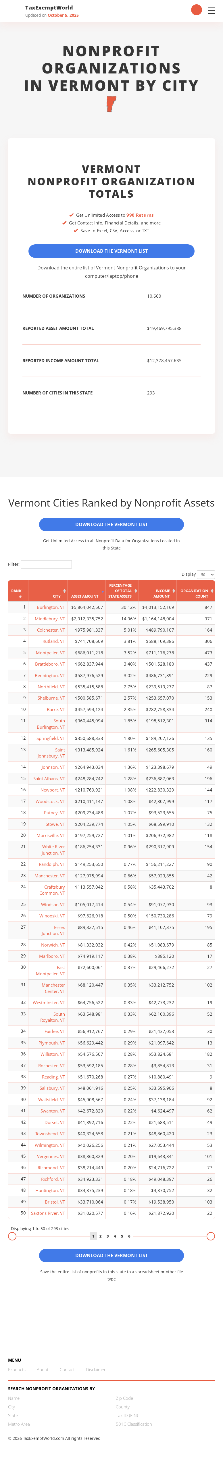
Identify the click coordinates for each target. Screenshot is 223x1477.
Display (198, 579)
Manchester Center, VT (53, 993)
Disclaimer (96, 1377)
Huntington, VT (50, 1195)
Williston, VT (53, 1059)
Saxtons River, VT (48, 1218)
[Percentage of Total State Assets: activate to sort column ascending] (122, 596)
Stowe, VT (55, 829)
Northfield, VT (51, 692)
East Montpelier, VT (50, 975)
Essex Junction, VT (53, 935)
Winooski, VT (52, 921)
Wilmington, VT (50, 1150)
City (11, 1414)
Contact (67, 1377)
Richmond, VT (51, 1173)
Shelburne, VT (51, 703)
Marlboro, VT (52, 961)
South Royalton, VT (52, 1022)
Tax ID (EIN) (127, 1423)
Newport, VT (53, 795)
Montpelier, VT (50, 657)
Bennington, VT (50, 680)
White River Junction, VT (53, 855)
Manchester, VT (49, 880)
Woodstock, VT (50, 806)
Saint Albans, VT (49, 783)
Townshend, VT (50, 1139)
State (13, 1423)
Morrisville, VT (50, 840)
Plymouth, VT (52, 1048)
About (43, 1377)
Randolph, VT (52, 869)
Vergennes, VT (51, 1161)
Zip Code (124, 1406)
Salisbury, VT (52, 1093)
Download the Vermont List (111, 252)
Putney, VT (54, 818)
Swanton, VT (53, 1116)
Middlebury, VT (50, 623)
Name (14, 1406)
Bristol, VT (55, 1207)
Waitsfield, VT (51, 1105)
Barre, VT (56, 714)
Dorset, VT (55, 1127)
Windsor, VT (53, 909)
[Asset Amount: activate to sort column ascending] (87, 596)
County (123, 1414)
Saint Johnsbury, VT (51, 758)
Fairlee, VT (55, 1036)
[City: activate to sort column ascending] (48, 596)
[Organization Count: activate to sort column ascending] (196, 596)
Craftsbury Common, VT (52, 895)
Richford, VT (53, 1184)
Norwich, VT (53, 950)
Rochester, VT (51, 1070)
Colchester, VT (51, 635)
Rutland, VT (54, 646)
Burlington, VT (51, 612)
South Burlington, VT (51, 729)
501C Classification (134, 1432)
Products (17, 1377)
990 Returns (139, 215)
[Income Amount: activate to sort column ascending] (158, 596)
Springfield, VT (50, 743)
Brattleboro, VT (50, 669)
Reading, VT (53, 1082)
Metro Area (19, 1432)
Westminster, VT (49, 1008)
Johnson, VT (53, 772)
